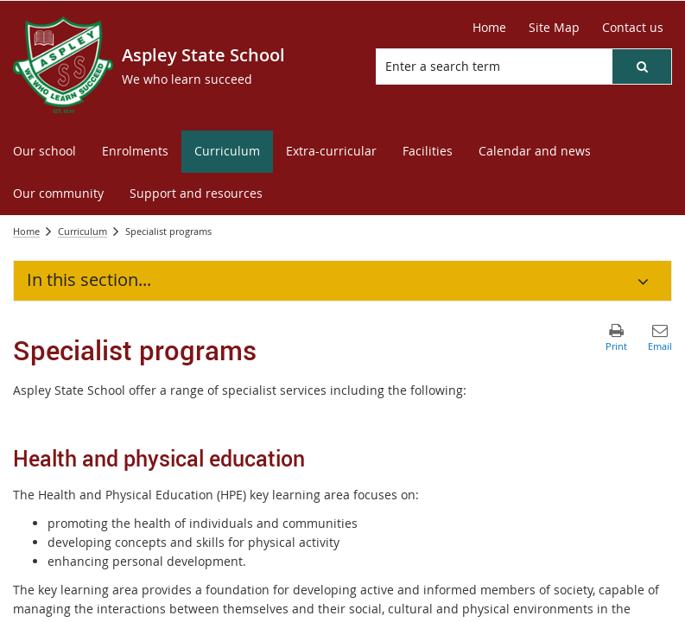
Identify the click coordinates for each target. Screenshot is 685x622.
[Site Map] (554, 27)
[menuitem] (44, 151)
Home (26, 231)
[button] (641, 66)
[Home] (489, 27)
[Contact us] (632, 27)
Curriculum (82, 231)
